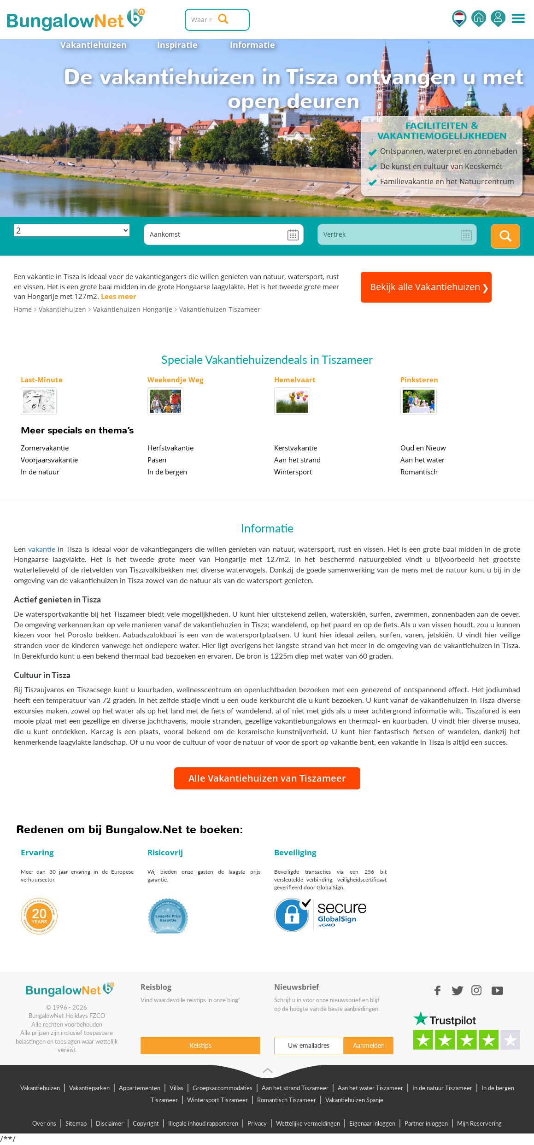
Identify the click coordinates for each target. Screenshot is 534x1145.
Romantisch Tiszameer (286, 1100)
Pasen (156, 459)
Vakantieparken (89, 1088)
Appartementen (139, 1088)
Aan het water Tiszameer (370, 1088)
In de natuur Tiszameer (442, 1088)
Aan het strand (297, 459)
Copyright (146, 1123)
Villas (176, 1088)
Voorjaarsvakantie (49, 459)
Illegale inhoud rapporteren (203, 1123)
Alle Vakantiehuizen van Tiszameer (267, 778)
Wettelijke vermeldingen (308, 1123)
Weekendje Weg (175, 379)
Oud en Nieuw (423, 447)
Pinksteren (419, 379)
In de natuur (40, 471)
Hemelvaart (295, 379)
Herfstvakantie (170, 447)
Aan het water (422, 459)
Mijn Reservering (479, 1123)
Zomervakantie (45, 447)
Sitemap (76, 1123)
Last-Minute (42, 379)
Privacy (257, 1123)
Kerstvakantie (295, 447)
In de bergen (167, 471)
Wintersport (293, 471)
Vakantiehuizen (93, 44)
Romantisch (419, 471)
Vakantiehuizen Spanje (354, 1100)
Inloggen (498, 18)
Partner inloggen (426, 1123)
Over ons (44, 1123)
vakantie (41, 548)
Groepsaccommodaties (222, 1088)
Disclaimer (109, 1123)
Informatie (252, 44)
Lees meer (118, 296)
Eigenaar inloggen (372, 1123)
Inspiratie (177, 44)
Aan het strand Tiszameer (295, 1088)
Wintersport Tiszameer (217, 1100)
